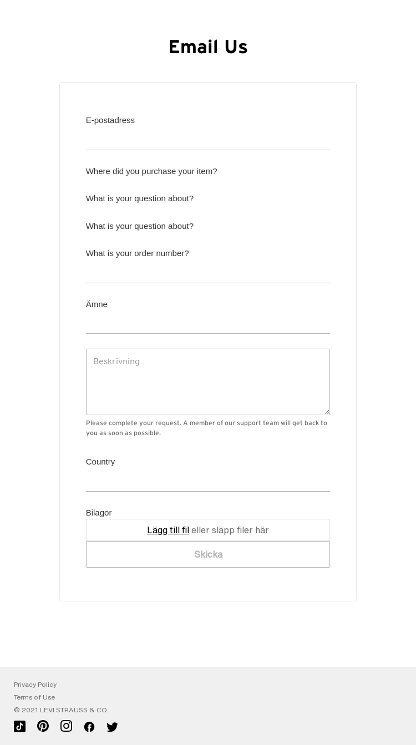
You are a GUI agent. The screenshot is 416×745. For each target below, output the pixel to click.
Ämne (97, 304)
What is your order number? (137, 253)
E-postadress (110, 120)
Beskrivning (116, 361)
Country (100, 461)
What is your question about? (140, 198)
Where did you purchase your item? (151, 171)
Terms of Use (34, 697)
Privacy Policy (35, 684)
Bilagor (99, 512)
